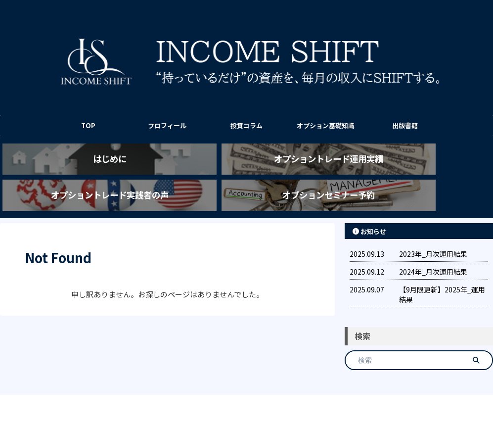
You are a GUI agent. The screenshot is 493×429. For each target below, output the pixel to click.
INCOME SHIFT (246, 397)
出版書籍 (405, 125)
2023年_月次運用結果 (433, 236)
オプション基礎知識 (326, 125)
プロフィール (167, 125)
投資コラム (246, 125)
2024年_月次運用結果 (433, 254)
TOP (88, 125)
